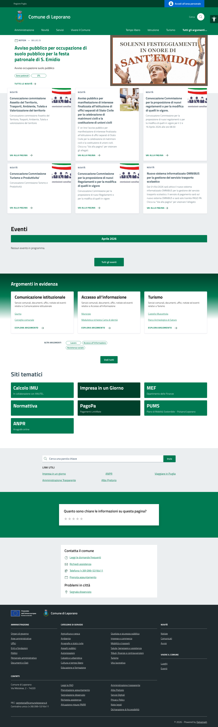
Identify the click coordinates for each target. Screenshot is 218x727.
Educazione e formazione (73, 667)
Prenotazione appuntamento (75, 690)
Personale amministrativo (24, 658)
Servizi (60, 30)
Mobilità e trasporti (120, 643)
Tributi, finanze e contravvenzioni (127, 653)
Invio (169, 459)
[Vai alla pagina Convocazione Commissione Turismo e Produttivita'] (20, 207)
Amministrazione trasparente (125, 685)
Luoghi (164, 663)
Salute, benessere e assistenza (126, 648)
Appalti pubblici (68, 648)
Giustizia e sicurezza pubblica (125, 633)
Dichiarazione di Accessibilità (125, 709)
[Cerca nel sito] (200, 16)
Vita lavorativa (118, 663)
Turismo (170, 30)
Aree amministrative (21, 638)
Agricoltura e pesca (70, 633)
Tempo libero (133, 30)
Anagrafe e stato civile (72, 643)
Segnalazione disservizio (73, 695)
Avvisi (164, 643)
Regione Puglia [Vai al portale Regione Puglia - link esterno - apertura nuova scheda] (20, 3)
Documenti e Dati (19, 663)
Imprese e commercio (121, 638)
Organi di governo (20, 633)
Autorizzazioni (68, 653)
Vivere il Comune (80, 30)
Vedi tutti (109, 360)
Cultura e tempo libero (72, 663)
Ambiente (66, 638)
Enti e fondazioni (19, 648)
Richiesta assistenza (71, 700)
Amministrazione (24, 30)
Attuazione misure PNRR (73, 704)
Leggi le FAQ (67, 685)
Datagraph (202, 722)
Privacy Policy (118, 700)
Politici (14, 653)
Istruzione (153, 30)
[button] (214, 19)
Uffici (13, 643)
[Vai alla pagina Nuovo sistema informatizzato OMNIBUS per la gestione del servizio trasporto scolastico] (158, 207)
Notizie (164, 633)
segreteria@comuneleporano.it (31, 703)
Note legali (116, 704)
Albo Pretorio (117, 690)
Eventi (164, 668)
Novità (45, 30)
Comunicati (166, 638)
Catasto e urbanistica (71, 658)
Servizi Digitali (118, 695)
